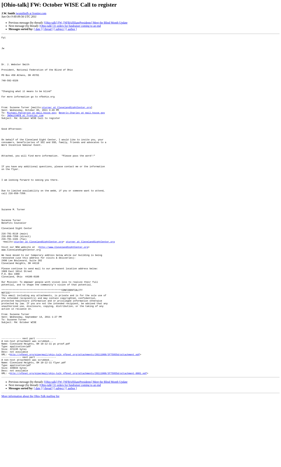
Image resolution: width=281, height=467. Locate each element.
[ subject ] (59, 29)
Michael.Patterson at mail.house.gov (31, 128)
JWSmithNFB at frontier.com (25, 131)
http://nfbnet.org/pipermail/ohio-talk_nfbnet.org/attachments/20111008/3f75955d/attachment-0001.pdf (78, 440)
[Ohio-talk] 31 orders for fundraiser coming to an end (70, 25)
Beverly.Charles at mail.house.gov (82, 128)
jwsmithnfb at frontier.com (31, 13)
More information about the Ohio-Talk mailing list (30, 463)
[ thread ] (48, 29)
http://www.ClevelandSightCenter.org (63, 289)
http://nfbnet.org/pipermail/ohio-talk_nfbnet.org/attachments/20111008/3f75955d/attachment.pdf (75, 418)
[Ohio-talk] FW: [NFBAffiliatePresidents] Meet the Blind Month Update (85, 22)
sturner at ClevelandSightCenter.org (66, 121)
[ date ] (38, 29)
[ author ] (71, 29)
